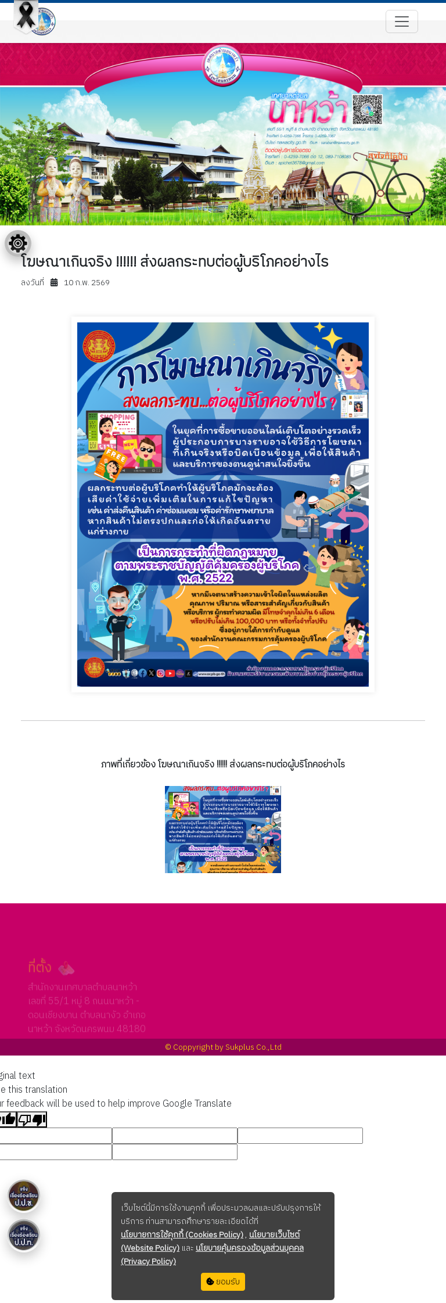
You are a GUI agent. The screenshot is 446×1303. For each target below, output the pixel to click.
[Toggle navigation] (402, 21)
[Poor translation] (32, 1119)
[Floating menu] (18, 243)
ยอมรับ (223, 1281)
